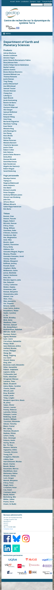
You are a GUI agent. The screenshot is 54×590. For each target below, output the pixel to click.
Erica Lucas (7, 114)
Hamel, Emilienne (10, 275)
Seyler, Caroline (9, 313)
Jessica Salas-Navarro (11, 154)
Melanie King (8, 128)
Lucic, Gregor (8, 478)
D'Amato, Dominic (10, 233)
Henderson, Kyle (9, 235)
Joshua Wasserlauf (10, 84)
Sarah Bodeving (9, 171)
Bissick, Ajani (8, 242)
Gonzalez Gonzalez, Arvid (13, 256)
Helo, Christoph (9, 438)
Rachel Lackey (9, 67)
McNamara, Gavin (10, 270)
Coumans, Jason (9, 492)
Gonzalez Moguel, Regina (13, 252)
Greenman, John (9, 289)
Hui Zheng (7, 133)
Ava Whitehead (9, 86)
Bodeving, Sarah (9, 417)
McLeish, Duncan (10, 223)
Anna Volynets (9, 185)
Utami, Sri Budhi (9, 504)
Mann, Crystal (8, 426)
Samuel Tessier (9, 88)
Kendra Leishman (10, 55)
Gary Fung (7, 119)
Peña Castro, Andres (11, 308)
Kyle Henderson (9, 164)
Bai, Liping (7, 428)
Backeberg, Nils (9, 497)
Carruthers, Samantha (12, 341)
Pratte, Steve (8, 502)
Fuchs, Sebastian (10, 377)
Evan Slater (7, 126)
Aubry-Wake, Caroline (12, 386)
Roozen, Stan (8, 216)
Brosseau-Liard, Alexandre (13, 365)
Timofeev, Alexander (11, 421)
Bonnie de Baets (9, 103)
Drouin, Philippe (9, 351)
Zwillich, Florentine (11, 244)
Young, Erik (7, 454)
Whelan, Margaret (10, 261)
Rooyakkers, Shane (10, 310)
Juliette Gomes (9, 70)
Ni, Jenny (6, 402)
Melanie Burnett (9, 143)
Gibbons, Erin (8, 249)
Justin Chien (8, 147)
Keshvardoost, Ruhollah (12, 329)
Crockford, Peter (10, 487)
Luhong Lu (7, 95)
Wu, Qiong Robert (10, 327)
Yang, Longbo (8, 398)
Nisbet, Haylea (9, 287)
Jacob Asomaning (10, 100)
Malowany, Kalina (10, 473)
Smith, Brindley (9, 318)
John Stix (6, 199)
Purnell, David (8, 266)
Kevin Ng (7, 138)
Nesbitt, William (9, 419)
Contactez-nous (8, 529)
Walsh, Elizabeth (9, 384)
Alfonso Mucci (8, 202)
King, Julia (7, 362)
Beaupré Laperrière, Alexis (13, 400)
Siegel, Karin (8, 485)
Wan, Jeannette (9, 301)
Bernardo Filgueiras (11, 121)
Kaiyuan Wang (9, 117)
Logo (38, 1)
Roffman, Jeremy (10, 263)
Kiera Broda (8, 136)
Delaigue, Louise (10, 414)
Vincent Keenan (9, 91)
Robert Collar (8, 150)
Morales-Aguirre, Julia (12, 280)
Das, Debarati (8, 282)
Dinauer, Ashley (9, 476)
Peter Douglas (9, 192)
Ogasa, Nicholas (9, 336)
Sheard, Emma (9, 360)
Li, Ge (5, 315)
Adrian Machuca (9, 53)
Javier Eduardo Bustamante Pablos (17, 60)
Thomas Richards (10, 77)
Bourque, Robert (9, 334)
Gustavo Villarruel (10, 107)
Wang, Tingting (9, 355)
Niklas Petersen (9, 140)
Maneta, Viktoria (10, 447)
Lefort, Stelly (8, 436)
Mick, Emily (7, 320)
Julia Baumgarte (9, 131)
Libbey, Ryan (8, 459)
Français (45, 1)
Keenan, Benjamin (10, 292)
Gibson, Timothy (10, 424)
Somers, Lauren (9, 407)
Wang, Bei (7, 353)
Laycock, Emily (9, 372)
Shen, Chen (7, 299)
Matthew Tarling (10, 124)
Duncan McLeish (9, 159)
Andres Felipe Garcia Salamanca (16, 65)
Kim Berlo (7, 209)
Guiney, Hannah (9, 259)
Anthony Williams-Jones (12, 195)
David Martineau (10, 161)
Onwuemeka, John (10, 294)
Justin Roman (8, 79)
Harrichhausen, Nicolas (12, 461)
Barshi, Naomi (9, 494)
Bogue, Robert (9, 221)
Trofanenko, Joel (10, 374)
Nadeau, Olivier (9, 433)
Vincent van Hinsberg (11, 197)
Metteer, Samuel (10, 325)
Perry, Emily (8, 247)
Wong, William (9, 228)
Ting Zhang (7, 81)
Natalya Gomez (9, 178)
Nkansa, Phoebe (9, 254)
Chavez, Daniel (9, 388)
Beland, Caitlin (9, 306)
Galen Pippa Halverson (12, 207)
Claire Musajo (8, 105)
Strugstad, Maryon (10, 379)
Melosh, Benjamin (10, 480)
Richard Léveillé (9, 190)
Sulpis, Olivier (8, 405)
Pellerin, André (9, 440)
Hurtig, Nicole (9, 443)
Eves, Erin (7, 277)
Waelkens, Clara (9, 322)
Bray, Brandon (8, 393)
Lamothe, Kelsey (10, 412)
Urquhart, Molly (9, 268)
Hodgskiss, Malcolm (11, 457)
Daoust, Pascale (9, 219)
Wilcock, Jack (8, 391)
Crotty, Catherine (10, 285)
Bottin (18, 1)
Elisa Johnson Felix (10, 62)
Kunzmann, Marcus (10, 469)
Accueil (12, 1)
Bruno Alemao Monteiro (12, 72)
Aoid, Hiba (7, 240)
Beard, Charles (9, 464)
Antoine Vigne (9, 58)
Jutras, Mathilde (9, 273)
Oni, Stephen (8, 303)
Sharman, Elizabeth (11, 431)
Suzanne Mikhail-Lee (11, 74)
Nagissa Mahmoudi (11, 183)
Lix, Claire (7, 358)
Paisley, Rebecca (9, 410)
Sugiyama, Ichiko (10, 450)
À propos (33, 1)
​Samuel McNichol (10, 112)
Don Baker (7, 188)
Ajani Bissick (8, 98)
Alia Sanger (7, 110)
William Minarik (9, 204)
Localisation (25, 1)
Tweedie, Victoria (10, 452)
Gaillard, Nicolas (9, 348)
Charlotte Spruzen (10, 145)
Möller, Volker (9, 499)
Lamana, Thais (9, 381)
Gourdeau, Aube (9, 230)
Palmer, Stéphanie (10, 369)
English (50, 1)
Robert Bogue (8, 169)
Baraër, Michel (9, 466)
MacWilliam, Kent (10, 471)
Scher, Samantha (10, 367)
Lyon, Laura (8, 339)
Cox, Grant (7, 490)
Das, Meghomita (10, 237)
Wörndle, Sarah (9, 332)
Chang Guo (7, 93)
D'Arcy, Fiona (8, 226)
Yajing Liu (7, 181)
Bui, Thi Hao (8, 445)
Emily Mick (7, 157)
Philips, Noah (8, 344)
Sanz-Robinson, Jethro (12, 346)
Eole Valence (8, 152)
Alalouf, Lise (8, 296)
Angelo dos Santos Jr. (11, 166)
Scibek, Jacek (8, 395)
